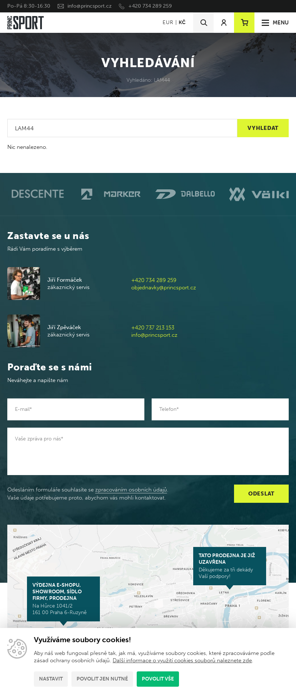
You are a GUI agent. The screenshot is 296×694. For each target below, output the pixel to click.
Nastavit (51, 679)
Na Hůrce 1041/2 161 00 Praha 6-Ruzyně (63, 599)
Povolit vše (158, 679)
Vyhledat (263, 128)
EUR (168, 22)
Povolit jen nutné (102, 679)
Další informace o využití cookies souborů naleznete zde (182, 660)
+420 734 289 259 (150, 6)
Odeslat (261, 493)
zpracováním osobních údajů (131, 489)
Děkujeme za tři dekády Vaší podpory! (230, 565)
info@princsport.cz (89, 6)
